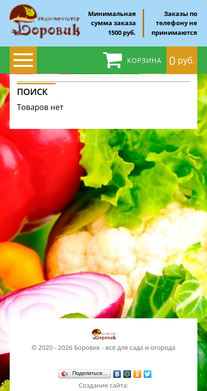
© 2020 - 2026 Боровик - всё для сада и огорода (103, 340)
